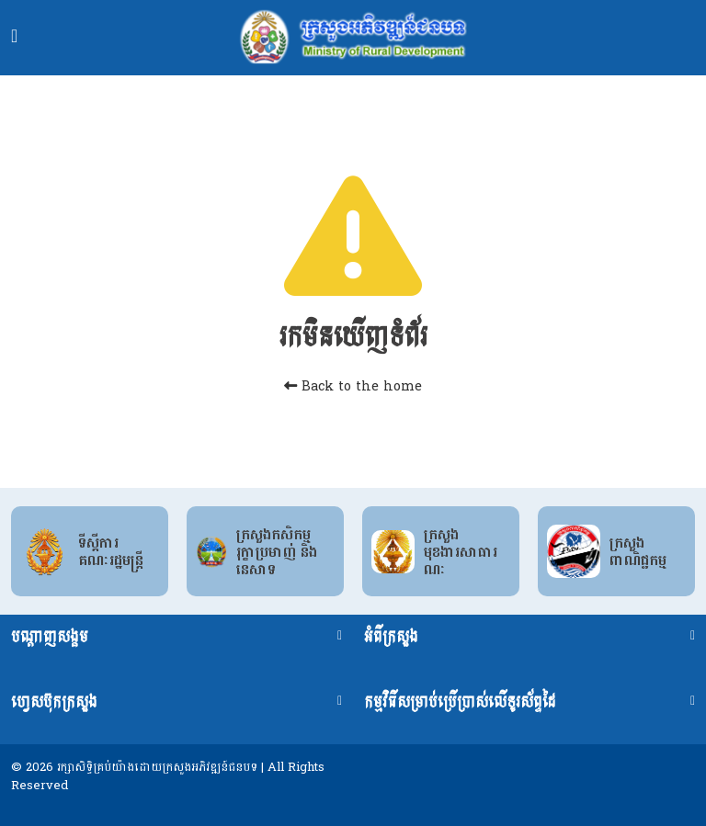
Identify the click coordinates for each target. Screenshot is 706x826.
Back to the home (353, 386)
